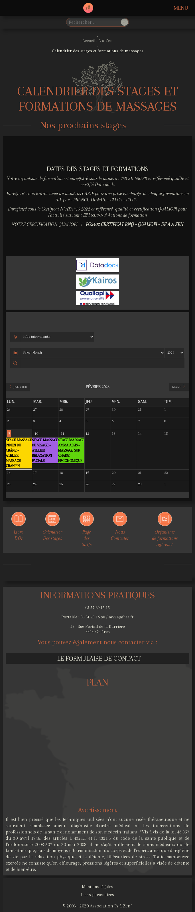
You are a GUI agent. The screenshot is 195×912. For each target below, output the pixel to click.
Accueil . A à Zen (97, 40)
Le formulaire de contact (99, 658)
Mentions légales (97, 886)
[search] (93, 22)
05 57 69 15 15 (97, 607)
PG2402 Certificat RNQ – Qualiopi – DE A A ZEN (134, 224)
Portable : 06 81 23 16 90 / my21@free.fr (97, 617)
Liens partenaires (97, 894)
